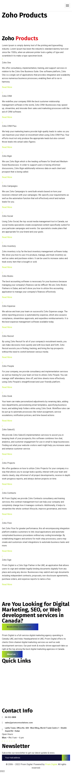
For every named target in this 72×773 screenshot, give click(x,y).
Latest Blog (7, 696)
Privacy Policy (9, 705)
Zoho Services (9, 682)
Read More (7, 87)
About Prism (8, 672)
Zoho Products (9, 677)
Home (5, 667)
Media (5, 686)
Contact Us (7, 701)
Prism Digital (51, 764)
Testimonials (8, 691)
